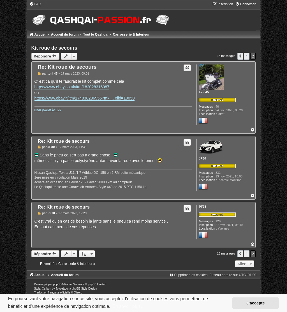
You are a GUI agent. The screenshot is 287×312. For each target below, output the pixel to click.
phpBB (57, 284)
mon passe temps (47, 110)
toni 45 (204, 92)
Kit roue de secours (54, 48)
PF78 (202, 206)
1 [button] (246, 56)
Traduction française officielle (52, 292)
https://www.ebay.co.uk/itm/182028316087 (72, 87)
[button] (240, 56)
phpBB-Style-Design (84, 288)
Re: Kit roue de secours (67, 67)
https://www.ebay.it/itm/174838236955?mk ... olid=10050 (84, 98)
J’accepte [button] (255, 303)
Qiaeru (78, 292)
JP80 (202, 158)
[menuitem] (35, 4)
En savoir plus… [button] (128, 306)
